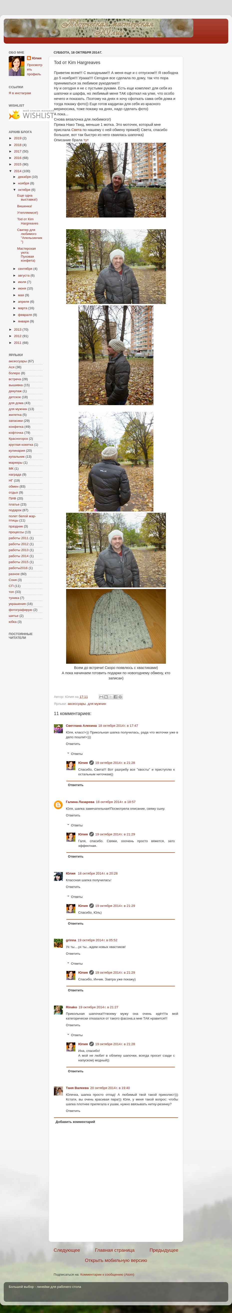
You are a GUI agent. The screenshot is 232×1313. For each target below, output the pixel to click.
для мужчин (97, 704)
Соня (13, 580)
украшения (17, 604)
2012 (18, 336)
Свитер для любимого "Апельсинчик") (29, 236)
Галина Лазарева (80, 802)
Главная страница (115, 1250)
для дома (16, 403)
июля (22, 282)
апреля (24, 301)
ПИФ (12, 498)
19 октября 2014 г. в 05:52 (97, 940)
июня (22, 288)
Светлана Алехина (81, 726)
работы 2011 (19, 538)
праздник (16, 526)
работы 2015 (19, 562)
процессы (16, 532)
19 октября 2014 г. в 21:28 (115, 763)
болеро (14, 373)
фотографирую (20, 610)
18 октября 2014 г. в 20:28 (97, 873)
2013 (18, 329)
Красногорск (18, 438)
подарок (15, 510)
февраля (25, 315)
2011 (18, 343)
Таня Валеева (77, 1088)
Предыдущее (163, 1250)
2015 (18, 164)
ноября (24, 183)
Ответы (77, 754)
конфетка (16, 427)
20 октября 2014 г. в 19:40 (110, 1088)
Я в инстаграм (20, 93)
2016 (18, 158)
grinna (71, 940)
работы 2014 (19, 556)
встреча (15, 379)
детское (15, 397)
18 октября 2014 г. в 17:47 (118, 726)
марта (23, 308)
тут (86, 140)
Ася (11, 367)
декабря (25, 177)
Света (77, 130)
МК (11, 468)
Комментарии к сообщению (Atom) (107, 1274)
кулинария (17, 450)
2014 (18, 171)
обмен (13, 486)
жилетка (15, 415)
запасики (16, 421)
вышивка (16, 385)
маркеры (15, 462)
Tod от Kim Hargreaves (27, 221)
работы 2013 (19, 550)
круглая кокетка (21, 444)
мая (21, 295)
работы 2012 (19, 544)
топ (11, 592)
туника (14, 598)
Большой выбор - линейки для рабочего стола (45, 1287)
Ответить (73, 744)
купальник (16, 456)
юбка (13, 622)
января (24, 321)
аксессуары (77, 704)
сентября (25, 269)
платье (14, 504)
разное (14, 574)
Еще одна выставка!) (27, 197)
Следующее (67, 1250)
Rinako (71, 1007)
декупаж (15, 391)
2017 (18, 151)
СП (11, 586)
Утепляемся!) (27, 213)
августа (24, 275)
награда (15, 474)
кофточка (16, 433)
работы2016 (18, 568)
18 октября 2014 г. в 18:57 (115, 802)
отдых (13, 492)
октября (24, 190)
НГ (11, 480)
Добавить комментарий (75, 1122)
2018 (18, 145)
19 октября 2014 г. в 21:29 (115, 834)
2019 (18, 138)
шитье (13, 616)
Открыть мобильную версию (116, 1260)
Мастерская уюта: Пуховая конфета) (26, 255)
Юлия (83, 763)
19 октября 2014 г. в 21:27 (98, 1007)
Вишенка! (24, 206)
